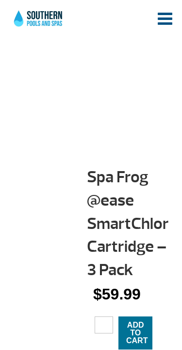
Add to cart (137, 333)
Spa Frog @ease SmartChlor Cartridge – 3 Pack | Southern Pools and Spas (38, 22)
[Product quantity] (104, 324)
